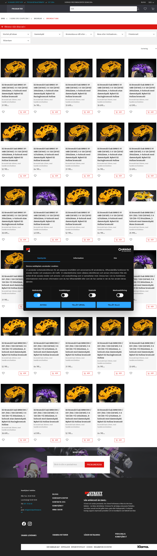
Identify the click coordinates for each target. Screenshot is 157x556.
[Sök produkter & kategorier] (116, 8)
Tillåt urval (78, 305)
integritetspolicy (91, 474)
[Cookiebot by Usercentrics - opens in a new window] (120, 250)
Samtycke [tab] (41, 258)
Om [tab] (115, 258)
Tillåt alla (114, 305)
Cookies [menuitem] (89, 547)
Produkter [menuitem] (17, 9)
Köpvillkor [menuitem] (65, 547)
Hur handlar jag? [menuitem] (53, 547)
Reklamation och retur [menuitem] (103, 547)
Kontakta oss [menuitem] (58, 502)
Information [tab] (78, 258)
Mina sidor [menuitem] (57, 510)
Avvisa (43, 305)
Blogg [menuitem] (143, 2)
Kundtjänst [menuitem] (57, 506)
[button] (145, 9)
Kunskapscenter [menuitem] (60, 498)
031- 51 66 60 (28, 504)
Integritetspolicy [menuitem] (78, 547)
